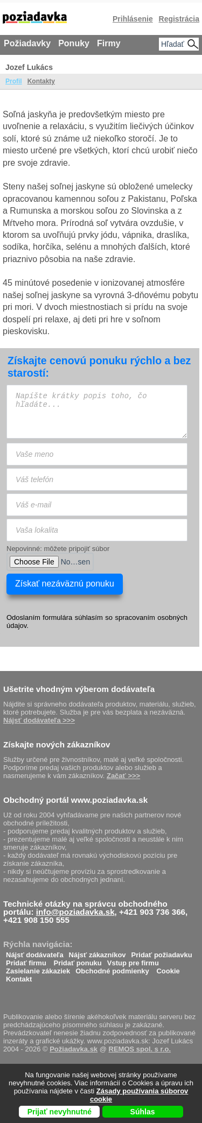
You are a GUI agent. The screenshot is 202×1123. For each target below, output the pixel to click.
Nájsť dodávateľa (35, 952)
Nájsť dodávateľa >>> (39, 720)
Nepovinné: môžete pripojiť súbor (57, 549)
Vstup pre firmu (133, 960)
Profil (13, 81)
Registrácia (179, 19)
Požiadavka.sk (73, 1049)
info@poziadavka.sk (75, 911)
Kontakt (19, 976)
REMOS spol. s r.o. (140, 1049)
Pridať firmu (26, 960)
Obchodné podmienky (112, 968)
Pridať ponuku (77, 960)
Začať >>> (123, 776)
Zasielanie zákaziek (38, 968)
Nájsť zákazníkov (97, 952)
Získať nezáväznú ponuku (64, 583)
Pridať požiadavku (161, 952)
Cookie (167, 968)
